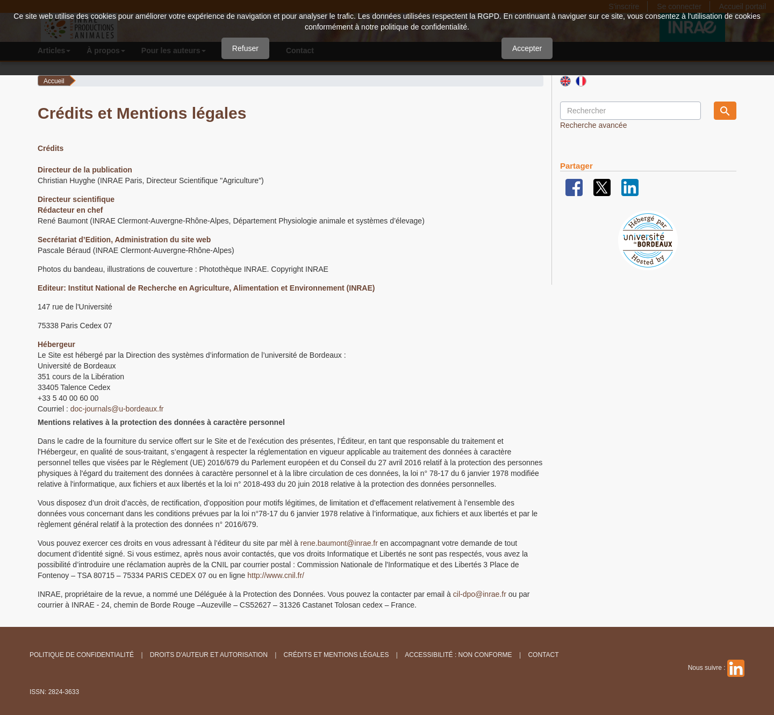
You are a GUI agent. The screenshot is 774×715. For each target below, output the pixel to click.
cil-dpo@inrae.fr (479, 594)
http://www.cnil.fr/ (275, 575)
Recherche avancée (593, 125)
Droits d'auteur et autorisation (209, 655)
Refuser (245, 48)
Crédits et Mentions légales (336, 655)
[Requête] (630, 111)
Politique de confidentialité (82, 655)
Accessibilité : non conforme (458, 655)
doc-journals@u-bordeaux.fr (117, 409)
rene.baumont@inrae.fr (339, 543)
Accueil (54, 81)
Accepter (527, 48)
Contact (543, 655)
